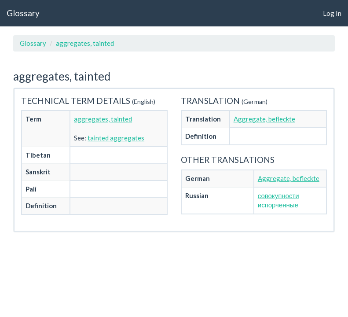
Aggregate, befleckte (264, 119)
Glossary (23, 13)
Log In (332, 13)
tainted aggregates (116, 138)
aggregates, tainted (85, 43)
